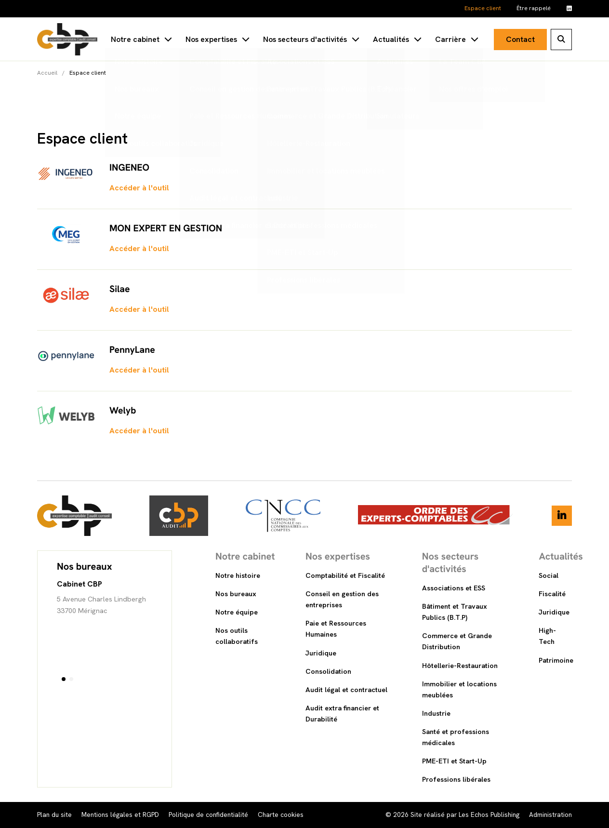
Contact (520, 39)
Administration (550, 814)
